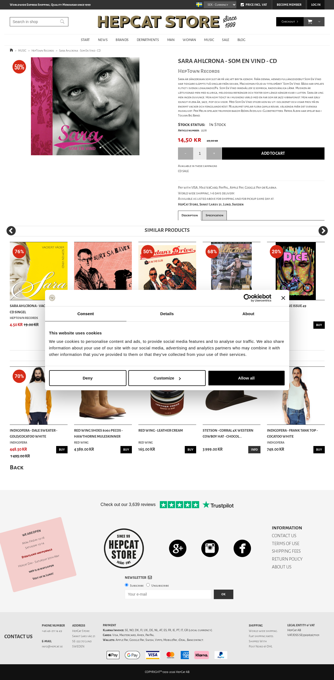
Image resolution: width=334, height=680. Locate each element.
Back (16, 467)
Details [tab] (167, 313)
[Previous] (11, 230)
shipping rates (264, 636)
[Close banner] (283, 298)
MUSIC (209, 39)
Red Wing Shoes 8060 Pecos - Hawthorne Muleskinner (98, 433)
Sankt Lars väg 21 (83, 636)
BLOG (241, 39)
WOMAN (189, 39)
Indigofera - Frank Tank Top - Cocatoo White (292, 433)
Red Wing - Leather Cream (160, 430)
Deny (88, 378)
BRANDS (122, 39)
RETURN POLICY (287, 559)
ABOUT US (281, 567)
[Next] (323, 230)
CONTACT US (284, 536)
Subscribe (137, 586)
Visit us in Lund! (43, 576)
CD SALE (183, 171)
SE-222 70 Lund (82, 641)
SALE (225, 39)
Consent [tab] (85, 313)
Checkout (288, 22)
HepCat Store (81, 631)
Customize (167, 378)
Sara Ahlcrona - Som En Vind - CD (80, 50)
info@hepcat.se (52, 646)
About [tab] (249, 313)
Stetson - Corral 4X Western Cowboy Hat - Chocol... (228, 433)
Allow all (246, 378)
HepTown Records (42, 50)
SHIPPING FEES (286, 551)
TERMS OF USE (285, 543)
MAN (171, 39)
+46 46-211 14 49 (52, 631)
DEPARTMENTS (148, 39)
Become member (289, 5)
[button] (310, 21)
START (85, 39)
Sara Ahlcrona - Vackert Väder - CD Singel (38, 308)
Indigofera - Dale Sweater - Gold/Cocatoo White (33, 433)
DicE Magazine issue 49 (286, 305)
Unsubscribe (160, 586)
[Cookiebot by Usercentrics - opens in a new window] (247, 298)
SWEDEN (78, 646)
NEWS (102, 39)
